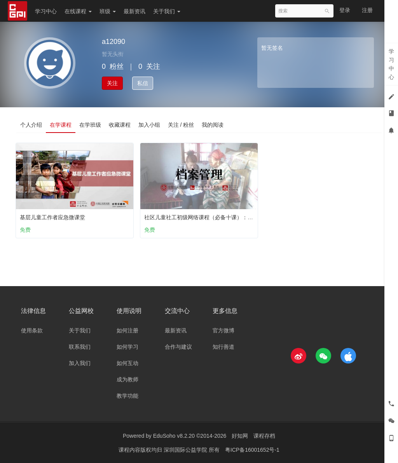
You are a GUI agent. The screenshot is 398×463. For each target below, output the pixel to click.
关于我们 (166, 11)
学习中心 (46, 11)
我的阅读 (213, 125)
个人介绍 (31, 125)
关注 (112, 83)
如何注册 (127, 330)
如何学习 (127, 347)
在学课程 (61, 125)
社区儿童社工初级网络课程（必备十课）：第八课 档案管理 (217, 215)
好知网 (240, 436)
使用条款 (32, 330)
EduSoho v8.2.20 (174, 436)
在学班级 (90, 125)
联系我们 (80, 347)
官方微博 (223, 330)
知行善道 (223, 347)
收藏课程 (120, 125)
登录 (344, 10)
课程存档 (264, 436)
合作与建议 (178, 347)
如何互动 (127, 363)
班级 (108, 11)
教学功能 (127, 396)
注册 (367, 10)
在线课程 (78, 11)
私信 (142, 83)
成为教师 (127, 379)
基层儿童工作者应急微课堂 (54, 215)
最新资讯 (134, 11)
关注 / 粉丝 (181, 125)
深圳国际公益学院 (186, 449)
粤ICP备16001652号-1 (252, 449)
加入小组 (149, 125)
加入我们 (80, 363)
